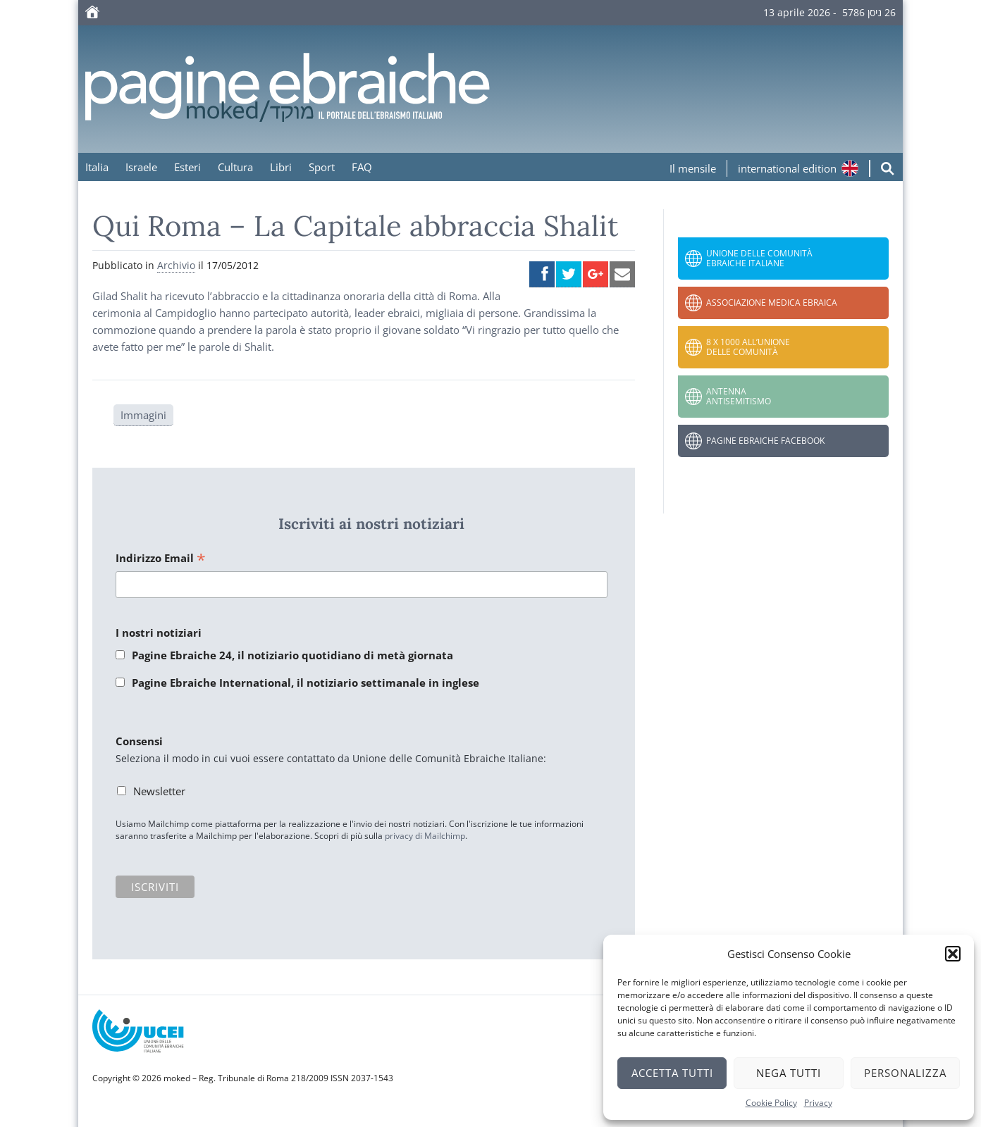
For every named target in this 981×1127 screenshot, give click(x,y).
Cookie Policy (771, 1103)
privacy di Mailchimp (425, 836)
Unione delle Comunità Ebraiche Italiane (759, 258)
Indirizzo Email (161, 559)
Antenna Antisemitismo (738, 396)
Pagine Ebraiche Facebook (765, 441)
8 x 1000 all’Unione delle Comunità (748, 347)
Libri (281, 167)
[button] (953, 954)
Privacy (818, 1103)
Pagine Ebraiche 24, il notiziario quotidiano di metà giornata (292, 655)
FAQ (362, 167)
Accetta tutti (672, 1073)
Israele (141, 167)
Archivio (176, 265)
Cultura (235, 167)
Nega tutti (788, 1073)
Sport (322, 167)
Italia (97, 167)
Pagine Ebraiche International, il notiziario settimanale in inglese (305, 682)
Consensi (139, 741)
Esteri (187, 167)
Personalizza (905, 1073)
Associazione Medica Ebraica (771, 303)
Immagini (143, 415)
